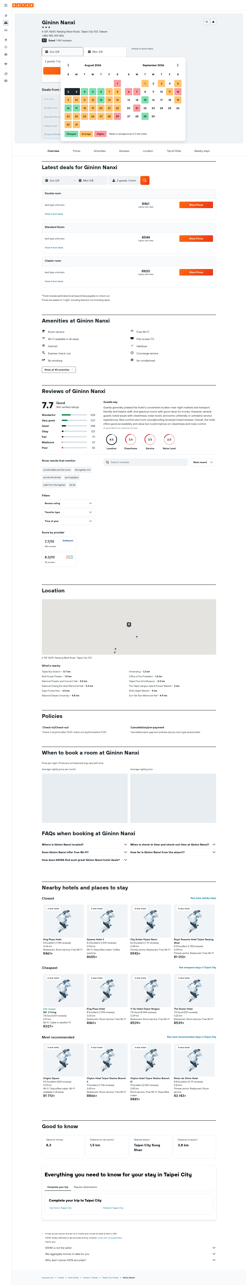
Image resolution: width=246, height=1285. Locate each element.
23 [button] (68, 116)
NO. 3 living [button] (49, 1012)
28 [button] (109, 116)
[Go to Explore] (5, 39)
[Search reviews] (148, 462)
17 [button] (76, 108)
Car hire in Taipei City (61, 1207)
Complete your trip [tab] (57, 1187)
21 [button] (109, 108)
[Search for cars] (5, 30)
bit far (73, 484)
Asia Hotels (73, 1277)
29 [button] (117, 116)
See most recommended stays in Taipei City (191, 1036)
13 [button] (101, 100)
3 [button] (76, 91)
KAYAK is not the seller (130, 1248)
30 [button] (68, 124)
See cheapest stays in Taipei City (197, 967)
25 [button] (84, 116)
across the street (52, 477)
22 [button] (117, 108)
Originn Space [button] (51, 1078)
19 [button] (93, 108)
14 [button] (109, 100)
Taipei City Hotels (110, 1277)
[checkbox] (59, 543)
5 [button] (93, 91)
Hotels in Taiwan (90, 1277)
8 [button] (117, 91)
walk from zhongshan (54, 484)
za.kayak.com (48, 1277)
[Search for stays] (5, 22)
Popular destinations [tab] (85, 1187)
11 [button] (85, 100)
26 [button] (92, 116)
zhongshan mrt (83, 469)
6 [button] (101, 91)
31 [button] (76, 124)
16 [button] (68, 108)
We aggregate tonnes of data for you (130, 1254)
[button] (6, 5)
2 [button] (68, 91)
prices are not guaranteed (110, 1237)
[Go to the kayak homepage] (23, 5)
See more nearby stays (203, 898)
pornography (72, 477)
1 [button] (117, 83)
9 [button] (68, 100)
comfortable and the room (57, 469)
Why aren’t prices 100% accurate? (130, 1260)
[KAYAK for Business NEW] (5, 54)
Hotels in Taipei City (113, 1207)
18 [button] (84, 108)
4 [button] (84, 91)
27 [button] (101, 116)
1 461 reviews (64, 40)
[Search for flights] (5, 15)
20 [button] (101, 108)
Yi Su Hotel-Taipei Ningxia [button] (145, 1008)
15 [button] (117, 100)
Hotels (61, 1277)
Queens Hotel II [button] (95, 939)
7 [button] (109, 91)
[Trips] (5, 64)
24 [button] (76, 116)
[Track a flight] (5, 47)
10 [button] (76, 100)
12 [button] (93, 100)
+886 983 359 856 (53, 35)
